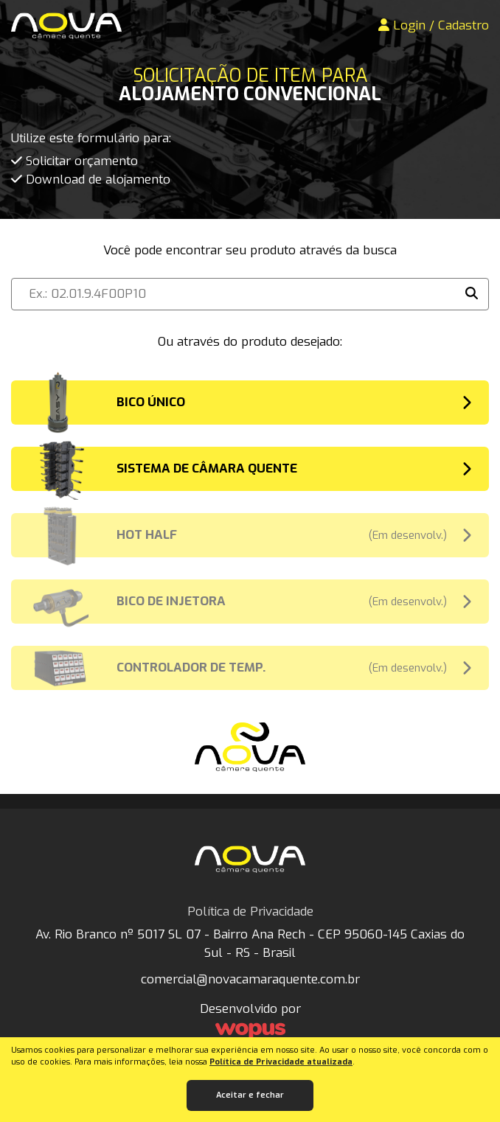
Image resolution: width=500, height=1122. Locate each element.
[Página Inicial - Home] (66, 25)
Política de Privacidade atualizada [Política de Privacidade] (281, 1061)
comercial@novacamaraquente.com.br (250, 979)
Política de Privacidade (250, 911)
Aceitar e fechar (250, 1095)
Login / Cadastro (433, 25)
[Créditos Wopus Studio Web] (250, 1032)
